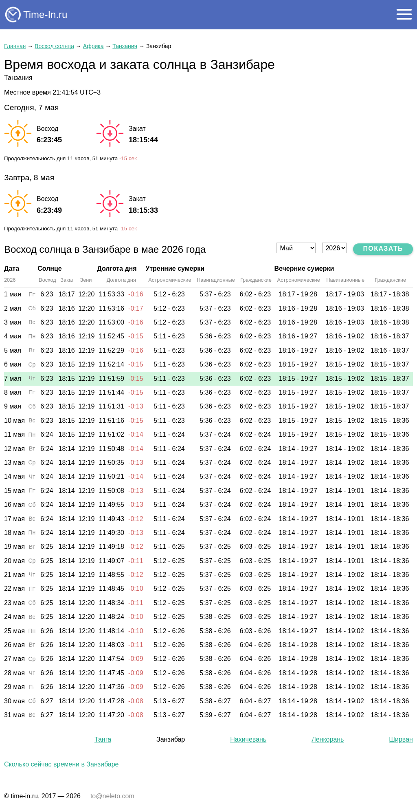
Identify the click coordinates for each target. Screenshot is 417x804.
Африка (93, 46)
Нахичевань (248, 739)
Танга (102, 739)
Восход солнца (54, 46)
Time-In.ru (45, 14)
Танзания (124, 46)
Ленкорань (328, 739)
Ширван (401, 739)
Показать (383, 248)
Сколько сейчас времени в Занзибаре (61, 764)
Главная (15, 46)
